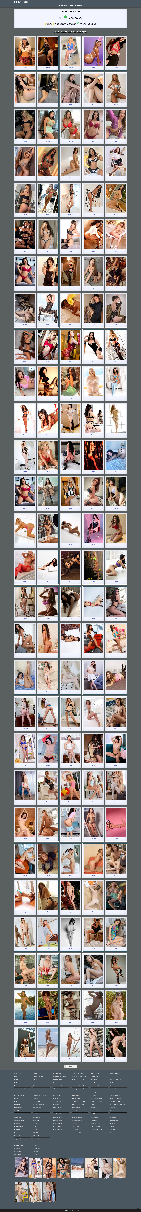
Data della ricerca (115, 1101)
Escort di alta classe (77, 1111)
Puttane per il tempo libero (79, 1086)
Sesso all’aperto (95, 1086)
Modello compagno (58, 1082)
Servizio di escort (57, 1132)
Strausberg (36, 1120)
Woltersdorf (36, 1145)
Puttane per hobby (77, 1120)
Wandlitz (35, 1132)
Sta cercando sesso (115, 1073)
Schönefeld (36, 1101)
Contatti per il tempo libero (79, 1089)
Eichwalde (17, 1098)
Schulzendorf (37, 1107)
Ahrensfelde (17, 1073)
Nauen (35, 1073)
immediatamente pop (116, 1079)
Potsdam (35, 1089)
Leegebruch (17, 1139)
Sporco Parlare (57, 1095)
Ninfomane (94, 1079)
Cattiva (112, 1126)
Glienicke (17, 1111)
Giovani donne (76, 1129)
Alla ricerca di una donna (117, 1092)
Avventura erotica (57, 1111)
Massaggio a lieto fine (78, 1104)
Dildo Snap (113, 1117)
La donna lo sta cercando (79, 1076)
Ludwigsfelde (18, 1142)
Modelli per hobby (77, 1117)
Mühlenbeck (17, 1154)
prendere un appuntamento (117, 1104)
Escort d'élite (56, 1104)
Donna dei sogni (114, 1111)
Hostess (74, 1123)
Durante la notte (114, 1114)
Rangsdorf (36, 1092)
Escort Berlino (62, 5)
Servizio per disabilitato (97, 1114)
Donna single (113, 1076)
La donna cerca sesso (78, 1082)
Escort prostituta (57, 1129)
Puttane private (95, 1092)
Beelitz (16, 1076)
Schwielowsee (37, 1111)
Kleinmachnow (18, 1132)
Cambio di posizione (115, 1082)
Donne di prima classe (78, 1073)
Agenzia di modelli (96, 1076)
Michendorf (17, 1148)
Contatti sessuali (95, 1123)
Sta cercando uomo (96, 1132)
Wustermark (37, 1148)
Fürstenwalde (18, 1107)
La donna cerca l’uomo (78, 1079)
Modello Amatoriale (58, 1073)
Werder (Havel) (37, 1135)
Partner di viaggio (96, 1111)
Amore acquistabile (77, 1132)
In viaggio (93, 1107)
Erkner (16, 1101)
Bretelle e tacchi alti (115, 1086)
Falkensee (17, 1104)
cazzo (92, 1089)
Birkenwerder (18, 1086)
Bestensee (17, 1082)
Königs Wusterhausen (20, 1135)
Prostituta (93, 1104)
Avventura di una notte (97, 1082)
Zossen (35, 1154)
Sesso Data (94, 1120)
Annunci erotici (57, 1107)
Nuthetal (35, 1079)
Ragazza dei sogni (57, 1098)
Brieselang (17, 1092)
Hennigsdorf (17, 1123)
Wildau (35, 1142)
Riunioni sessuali (95, 1126)
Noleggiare (113, 1123)
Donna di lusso (18, 1145)
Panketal (35, 1086)
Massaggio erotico (58, 1117)
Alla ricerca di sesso (115, 1098)
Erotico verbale (114, 1120)
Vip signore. (113, 1132)
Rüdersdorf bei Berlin (39, 1095)
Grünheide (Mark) (19, 1120)
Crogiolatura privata (96, 1098)
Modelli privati (95, 1095)
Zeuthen (35, 1151)
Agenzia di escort (57, 1079)
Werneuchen (37, 1139)
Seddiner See (37, 1114)
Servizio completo (77, 1092)
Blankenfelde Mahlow (20, 1089)
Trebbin (35, 1126)
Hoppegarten (18, 1129)
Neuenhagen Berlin (38, 1076)
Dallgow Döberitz (19, 1095)
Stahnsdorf (36, 1117)
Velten (35, 1129)
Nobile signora (57, 1101)
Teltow (35, 1123)
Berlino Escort (21, 2)
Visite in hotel (75, 1126)
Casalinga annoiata (77, 1095)
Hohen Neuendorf (19, 1126)
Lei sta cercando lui (96, 1129)
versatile (112, 1129)
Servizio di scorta (57, 1086)
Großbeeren (17, 1117)
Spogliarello (113, 1089)
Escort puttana (57, 1126)
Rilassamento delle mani (79, 1101)
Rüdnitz (35, 1098)
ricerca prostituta (115, 1095)
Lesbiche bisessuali (58, 1089)
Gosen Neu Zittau (19, 1114)
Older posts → (73, 1066)
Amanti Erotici (57, 1114)
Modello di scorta (57, 1120)
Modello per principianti (59, 1076)
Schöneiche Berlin (38, 1104)
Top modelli (113, 1107)
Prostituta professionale (97, 1101)
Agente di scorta (57, 1123)
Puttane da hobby (76, 1114)
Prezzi (71, 5)
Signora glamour (76, 1098)
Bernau (16, 1079)
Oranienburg (37, 1082)
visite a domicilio (76, 1107)
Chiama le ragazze (58, 1092)
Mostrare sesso (95, 1117)
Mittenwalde (17, 1151)
